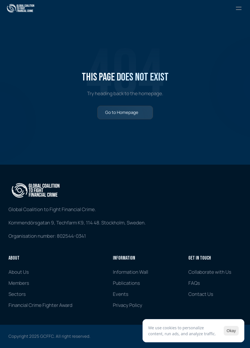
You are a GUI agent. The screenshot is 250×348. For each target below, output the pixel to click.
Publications (126, 283)
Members (18, 283)
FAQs (194, 283)
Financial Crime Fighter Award (40, 305)
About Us (18, 272)
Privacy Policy (127, 305)
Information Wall (130, 272)
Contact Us (200, 294)
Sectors (17, 294)
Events (120, 294)
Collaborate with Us (209, 272)
